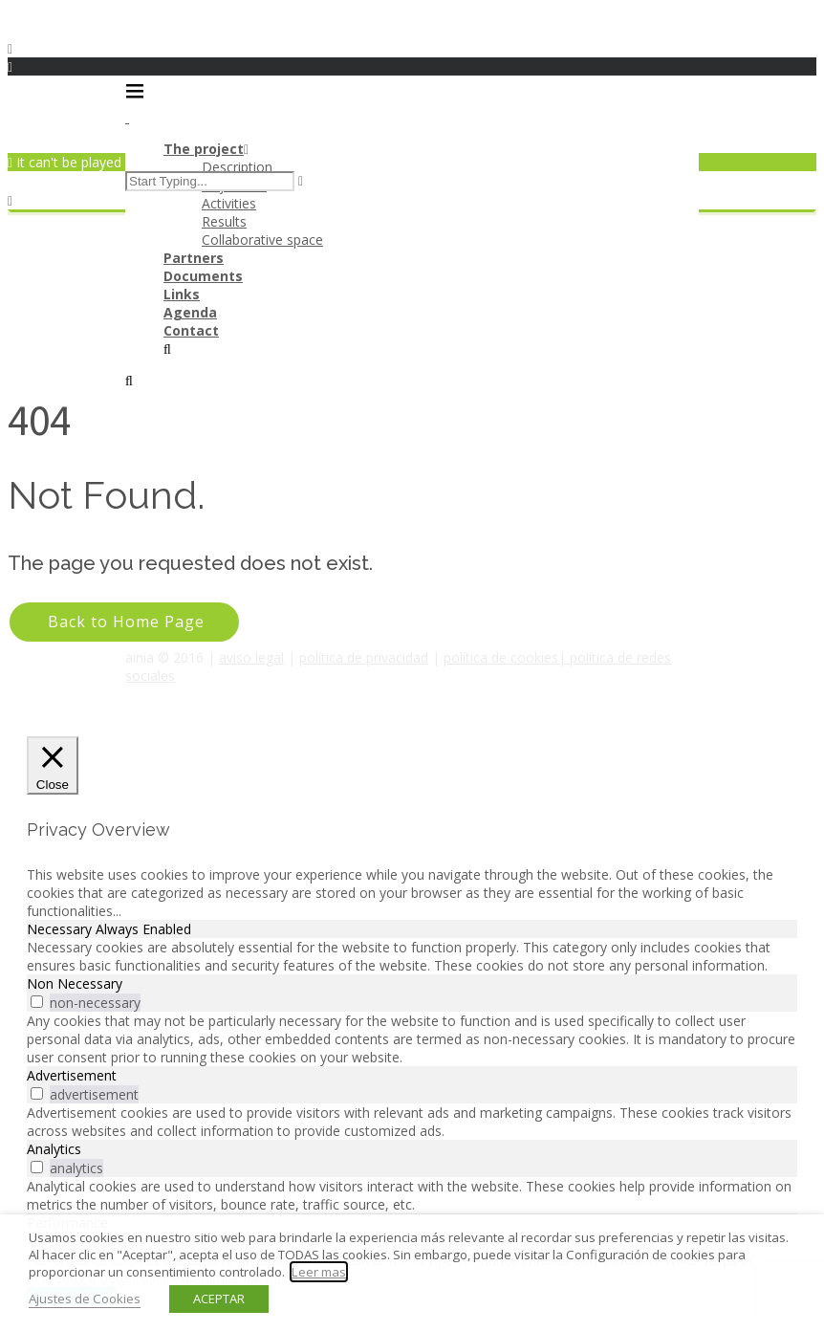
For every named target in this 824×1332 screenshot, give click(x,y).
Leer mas (319, 1271)
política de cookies (501, 657)
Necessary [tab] (61, 929)
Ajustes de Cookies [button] (85, 1298)
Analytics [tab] (54, 1149)
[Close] (52, 766)
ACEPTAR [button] (219, 1298)
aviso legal (251, 657)
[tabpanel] (412, 956)
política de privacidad (363, 657)
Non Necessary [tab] (74, 983)
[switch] (37, 1001)
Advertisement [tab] (72, 1075)
